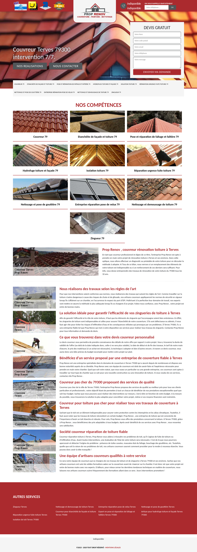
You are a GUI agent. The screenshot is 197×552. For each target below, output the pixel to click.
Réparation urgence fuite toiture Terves (30, 515)
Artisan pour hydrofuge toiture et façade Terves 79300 (162, 513)
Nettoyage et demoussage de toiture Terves (75, 506)
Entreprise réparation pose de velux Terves (117, 506)
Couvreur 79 (19, 84)
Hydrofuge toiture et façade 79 (105, 84)
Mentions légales (113, 547)
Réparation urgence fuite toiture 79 (154, 84)
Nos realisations (30, 66)
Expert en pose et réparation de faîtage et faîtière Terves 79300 (116, 513)
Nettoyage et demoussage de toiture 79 (93, 92)
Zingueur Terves (20, 506)
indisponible (134, 3)
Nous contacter (65, 66)
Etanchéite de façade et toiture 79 (40, 84)
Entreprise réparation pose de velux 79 (59, 92)
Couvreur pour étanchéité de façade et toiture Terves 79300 (76, 513)
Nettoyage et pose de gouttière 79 (27, 92)
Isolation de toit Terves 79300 (26, 519)
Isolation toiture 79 (129, 84)
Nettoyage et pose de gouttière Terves (157, 506)
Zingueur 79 (116, 92)
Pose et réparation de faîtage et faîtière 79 (73, 84)
